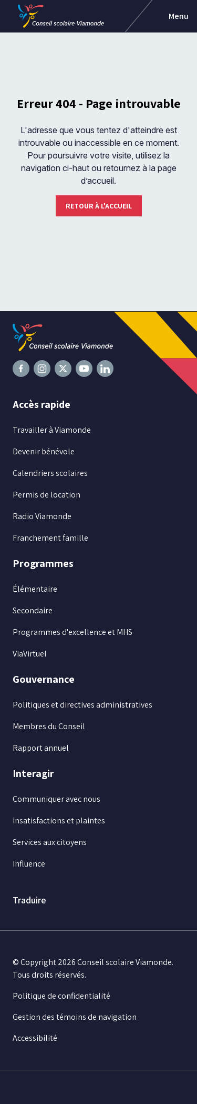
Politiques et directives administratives (82, 704)
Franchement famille (50, 537)
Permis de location (46, 494)
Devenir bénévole (44, 451)
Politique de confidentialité (61, 995)
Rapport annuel (41, 747)
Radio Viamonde (42, 516)
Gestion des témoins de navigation (75, 1016)
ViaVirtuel (30, 653)
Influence (29, 863)
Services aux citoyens (50, 842)
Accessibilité (35, 1037)
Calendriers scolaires (50, 473)
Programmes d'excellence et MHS (72, 632)
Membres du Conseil (49, 726)
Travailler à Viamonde (52, 429)
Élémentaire (35, 588)
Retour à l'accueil (99, 206)
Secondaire (33, 610)
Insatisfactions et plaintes (59, 820)
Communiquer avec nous (56, 798)
